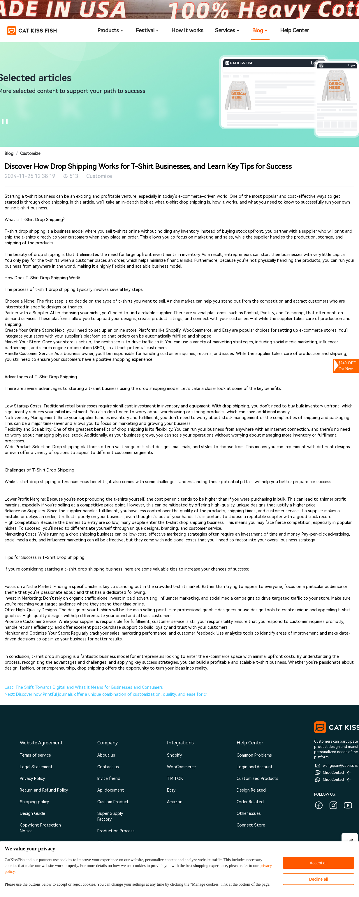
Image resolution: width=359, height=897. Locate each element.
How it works (187, 30)
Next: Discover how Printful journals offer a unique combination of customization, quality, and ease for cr (106, 694)
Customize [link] (30, 153)
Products (110, 30)
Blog (260, 30)
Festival (148, 30)
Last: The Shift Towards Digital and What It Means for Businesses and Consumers (84, 687)
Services (227, 30)
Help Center (294, 30)
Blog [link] (9, 153)
